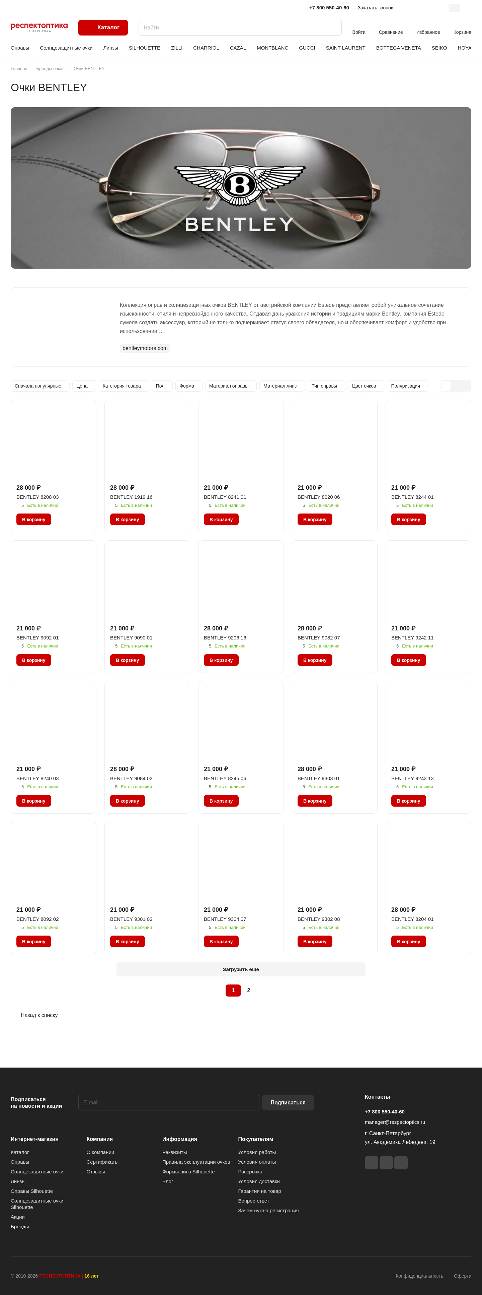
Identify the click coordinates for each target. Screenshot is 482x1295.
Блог (167, 1181)
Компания (100, 1139)
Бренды (20, 1226)
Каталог (20, 1152)
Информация (179, 1139)
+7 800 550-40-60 (329, 7)
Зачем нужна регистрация (268, 1210)
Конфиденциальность (419, 1276)
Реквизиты (174, 1152)
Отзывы (96, 1171)
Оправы (20, 1162)
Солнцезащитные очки (37, 1171)
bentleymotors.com (145, 348)
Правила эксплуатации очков (196, 1162)
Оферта (462, 1276)
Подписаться (288, 1102)
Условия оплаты (257, 1162)
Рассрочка (250, 1171)
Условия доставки (259, 1181)
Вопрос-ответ (253, 1201)
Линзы (18, 1181)
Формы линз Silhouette (188, 1171)
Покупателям (255, 1139)
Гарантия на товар (259, 1191)
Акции (18, 1217)
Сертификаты (103, 1162)
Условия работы (257, 1152)
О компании (100, 1152)
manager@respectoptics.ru (395, 1122)
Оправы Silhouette (32, 1191)
